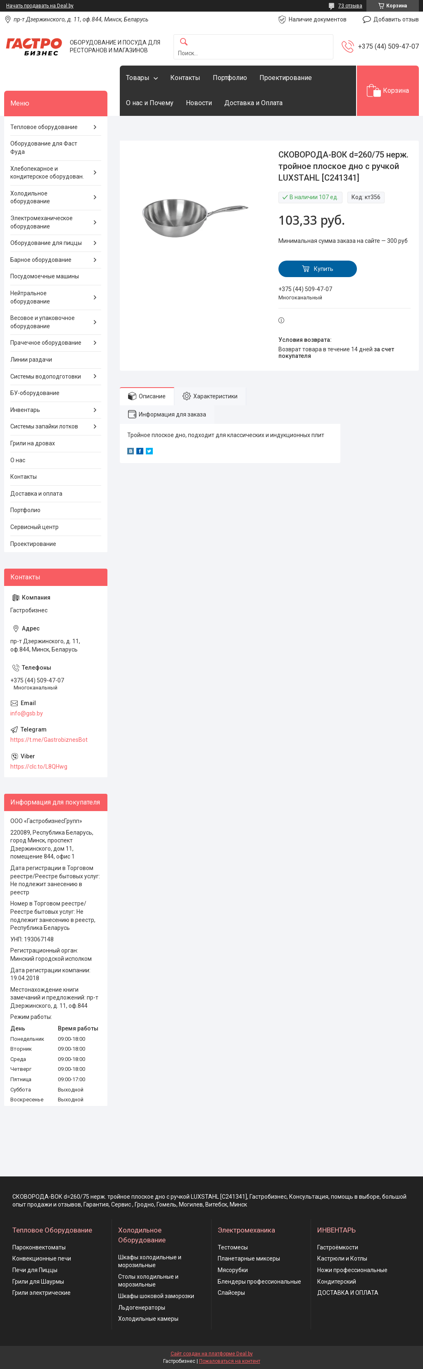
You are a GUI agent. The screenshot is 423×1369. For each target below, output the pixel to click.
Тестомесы (233, 1247)
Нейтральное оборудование (30, 297)
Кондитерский (336, 1281)
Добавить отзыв (396, 19)
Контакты (185, 78)
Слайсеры (231, 1292)
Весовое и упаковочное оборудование (42, 322)
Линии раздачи (31, 359)
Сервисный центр (34, 527)
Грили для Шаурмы (38, 1281)
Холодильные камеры (148, 1318)
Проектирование (285, 78)
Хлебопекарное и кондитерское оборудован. (47, 172)
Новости (199, 103)
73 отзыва (350, 6)
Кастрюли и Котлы (342, 1258)
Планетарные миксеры (249, 1258)
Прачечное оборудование (45, 342)
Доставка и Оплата (253, 103)
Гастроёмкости (337, 1247)
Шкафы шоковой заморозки (156, 1296)
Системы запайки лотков (44, 426)
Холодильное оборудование (30, 197)
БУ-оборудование (34, 393)
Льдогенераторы (141, 1307)
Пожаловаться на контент (229, 1361)
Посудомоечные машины (44, 276)
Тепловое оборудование (44, 127)
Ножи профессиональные (352, 1270)
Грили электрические (41, 1292)
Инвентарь (25, 410)
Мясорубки (233, 1270)
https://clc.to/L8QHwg (38, 766)
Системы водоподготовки (45, 376)
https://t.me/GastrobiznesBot (49, 739)
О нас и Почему (149, 103)
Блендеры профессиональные (259, 1281)
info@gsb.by (26, 713)
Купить (323, 269)
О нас (17, 460)
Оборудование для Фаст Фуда (43, 147)
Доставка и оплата (36, 493)
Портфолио (230, 78)
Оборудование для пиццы (46, 243)
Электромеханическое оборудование (41, 222)
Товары (138, 78)
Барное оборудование (40, 259)
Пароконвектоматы (39, 1247)
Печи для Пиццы (34, 1270)
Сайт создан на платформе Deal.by (212, 1354)
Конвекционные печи (41, 1258)
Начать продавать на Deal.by (40, 6)
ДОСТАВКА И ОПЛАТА (347, 1292)
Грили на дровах (32, 443)
